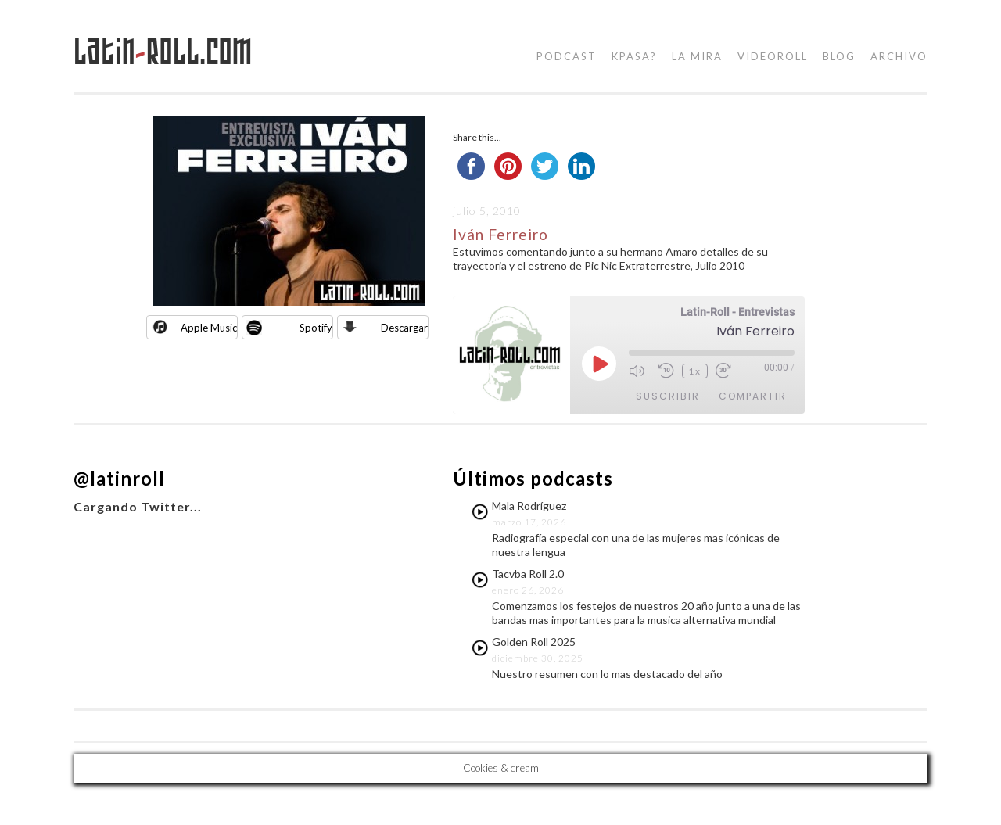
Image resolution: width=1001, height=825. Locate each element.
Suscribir (668, 396)
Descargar (404, 327)
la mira (697, 56)
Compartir (753, 396)
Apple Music (209, 327)
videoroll (772, 56)
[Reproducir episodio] (599, 363)
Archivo (898, 56)
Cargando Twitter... (138, 506)
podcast (566, 56)
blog (839, 56)
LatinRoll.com (163, 52)
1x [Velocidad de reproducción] (694, 371)
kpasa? (634, 56)
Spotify (316, 327)
